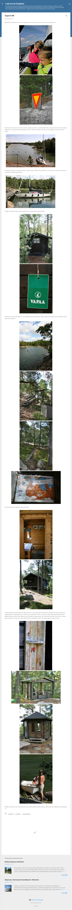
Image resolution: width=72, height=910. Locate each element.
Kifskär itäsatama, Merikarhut (14, 862)
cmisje (40, 902)
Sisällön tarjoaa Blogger (36, 900)
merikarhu (17, 814)
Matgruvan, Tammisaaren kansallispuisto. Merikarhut (22, 880)
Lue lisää (64, 875)
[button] (66, 16)
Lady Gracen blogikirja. (14, 4)
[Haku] (69, 4)
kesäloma (10, 814)
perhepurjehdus (26, 814)
